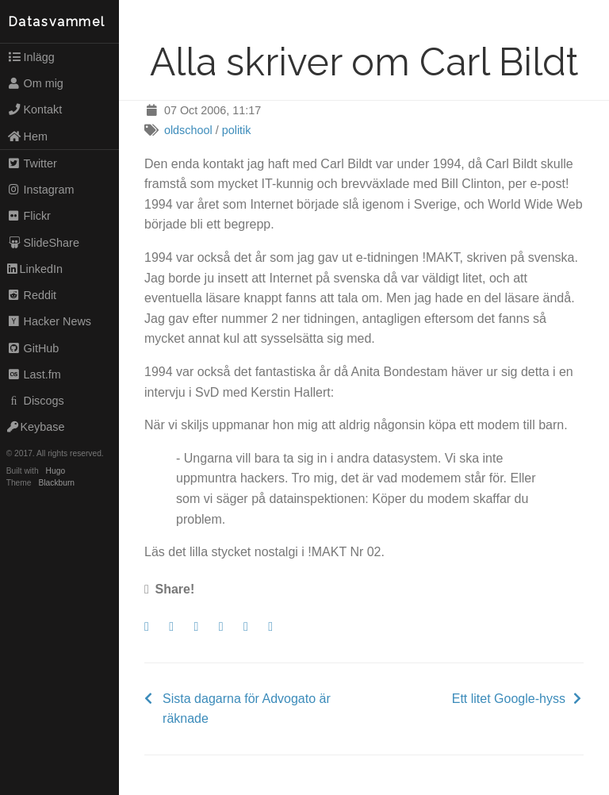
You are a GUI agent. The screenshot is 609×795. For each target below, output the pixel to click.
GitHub (33, 348)
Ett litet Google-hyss (508, 698)
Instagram (41, 189)
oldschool (188, 130)
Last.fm (34, 374)
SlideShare (43, 242)
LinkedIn (35, 269)
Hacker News (49, 321)
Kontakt (35, 109)
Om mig (35, 83)
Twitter (32, 163)
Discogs (35, 400)
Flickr (29, 215)
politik (236, 130)
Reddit (31, 295)
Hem (27, 136)
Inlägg (31, 57)
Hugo (55, 471)
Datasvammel (56, 21)
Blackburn (57, 482)
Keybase (36, 427)
